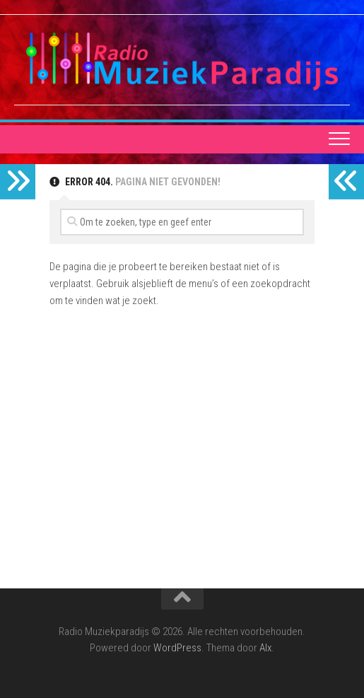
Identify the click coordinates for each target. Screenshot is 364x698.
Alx (265, 647)
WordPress (177, 647)
